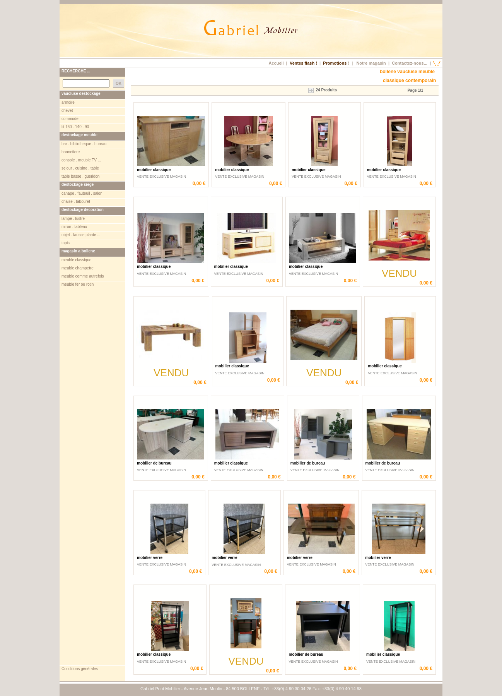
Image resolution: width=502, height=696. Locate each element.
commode (70, 119)
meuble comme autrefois (82, 276)
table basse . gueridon (80, 176)
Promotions (335, 63)
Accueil (275, 63)
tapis (65, 243)
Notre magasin (371, 63)
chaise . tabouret (75, 201)
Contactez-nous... (409, 63)
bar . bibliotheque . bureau (83, 144)
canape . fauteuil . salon (81, 193)
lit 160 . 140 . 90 (75, 127)
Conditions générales (79, 669)
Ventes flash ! (303, 63)
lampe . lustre (73, 218)
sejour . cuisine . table (80, 168)
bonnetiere (70, 152)
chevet (67, 110)
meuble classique (76, 260)
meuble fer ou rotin (77, 284)
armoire (68, 102)
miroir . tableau (74, 227)
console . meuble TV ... (81, 160)
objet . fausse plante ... (81, 235)
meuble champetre (77, 268)
